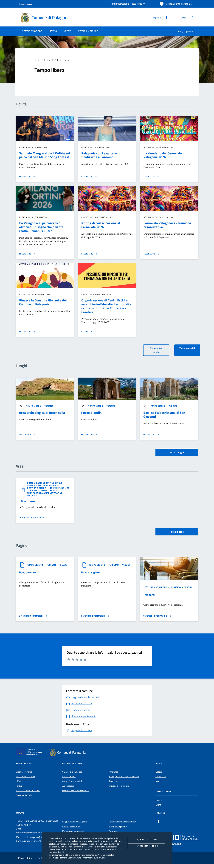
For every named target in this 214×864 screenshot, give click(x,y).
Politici (19, 786)
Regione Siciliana (26, 4)
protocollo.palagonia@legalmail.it (35, 837)
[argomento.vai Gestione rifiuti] (37, 488)
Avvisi (158, 781)
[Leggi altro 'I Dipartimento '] (34, 518)
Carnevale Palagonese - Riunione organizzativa (167, 224)
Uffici (18, 781)
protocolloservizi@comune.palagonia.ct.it (35, 832)
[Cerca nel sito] (192, 17)
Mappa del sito (25, 858)
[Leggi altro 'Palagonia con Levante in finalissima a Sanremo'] (89, 176)
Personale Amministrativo (28, 790)
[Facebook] (165, 17)
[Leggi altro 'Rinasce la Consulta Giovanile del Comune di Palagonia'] (27, 331)
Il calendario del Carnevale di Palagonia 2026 (164, 155)
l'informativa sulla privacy (93, 857)
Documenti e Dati (24, 795)
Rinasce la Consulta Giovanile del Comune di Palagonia (43, 302)
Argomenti (48, 60)
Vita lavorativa (69, 776)
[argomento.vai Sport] (34, 490)
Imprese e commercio (119, 786)
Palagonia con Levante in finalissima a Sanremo (99, 155)
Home (37, 60)
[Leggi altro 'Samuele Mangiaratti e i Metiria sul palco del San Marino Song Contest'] (27, 176)
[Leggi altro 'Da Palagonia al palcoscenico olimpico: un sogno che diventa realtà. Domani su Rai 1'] (27, 254)
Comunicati (160, 776)
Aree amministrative (25, 776)
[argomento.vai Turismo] (49, 406)
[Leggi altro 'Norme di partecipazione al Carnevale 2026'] (89, 254)
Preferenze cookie (105, 854)
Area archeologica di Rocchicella (42, 412)
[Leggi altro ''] (27, 434)
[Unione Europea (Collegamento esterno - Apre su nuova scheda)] (30, 752)
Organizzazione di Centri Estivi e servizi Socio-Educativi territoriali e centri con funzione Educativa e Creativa (106, 306)
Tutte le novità (187, 348)
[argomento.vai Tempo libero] (34, 406)
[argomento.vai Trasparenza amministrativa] (45, 493)
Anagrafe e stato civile (72, 781)
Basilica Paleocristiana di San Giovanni (164, 414)
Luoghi (158, 800)
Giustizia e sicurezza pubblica (75, 790)
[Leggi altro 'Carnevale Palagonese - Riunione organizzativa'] (152, 254)
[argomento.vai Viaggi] (64, 564)
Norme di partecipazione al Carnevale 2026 (100, 224)
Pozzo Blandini (91, 412)
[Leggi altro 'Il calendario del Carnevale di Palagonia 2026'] (152, 176)
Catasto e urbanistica (72, 772)
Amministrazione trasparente (122, 821)
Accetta (146, 846)
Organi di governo (24, 772)
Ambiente (113, 772)
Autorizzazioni (68, 786)
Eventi (158, 804)
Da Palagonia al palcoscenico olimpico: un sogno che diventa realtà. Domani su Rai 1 (41, 226)
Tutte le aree (177, 532)
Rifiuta (146, 839)
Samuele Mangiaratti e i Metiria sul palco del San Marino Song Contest (44, 155)
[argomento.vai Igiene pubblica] (59, 488)
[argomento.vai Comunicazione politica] (42, 485)
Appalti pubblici (115, 781)
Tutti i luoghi (177, 452)
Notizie (158, 772)
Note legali (113, 831)
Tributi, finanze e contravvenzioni (124, 776)
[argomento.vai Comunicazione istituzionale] (45, 483)
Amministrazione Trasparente (128, 3)
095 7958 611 (26, 825)
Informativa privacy (118, 826)
